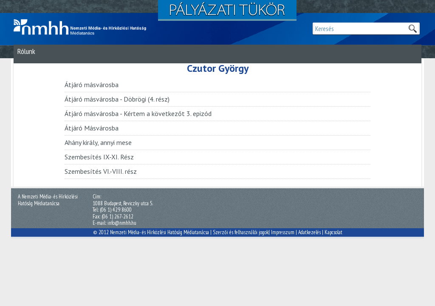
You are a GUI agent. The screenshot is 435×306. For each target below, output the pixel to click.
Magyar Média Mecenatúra (83, 27)
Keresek (412, 28)
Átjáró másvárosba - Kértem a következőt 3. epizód (138, 113)
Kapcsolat (333, 232)
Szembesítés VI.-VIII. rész (101, 171)
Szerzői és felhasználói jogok (240, 232)
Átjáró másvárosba (92, 84)
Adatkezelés (309, 232)
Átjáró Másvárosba (92, 128)
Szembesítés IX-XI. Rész (99, 157)
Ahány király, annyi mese (98, 142)
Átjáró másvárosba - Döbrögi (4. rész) (117, 99)
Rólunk (26, 51)
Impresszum (282, 232)
